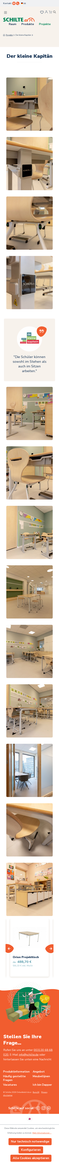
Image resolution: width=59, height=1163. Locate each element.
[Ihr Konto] (46, 13)
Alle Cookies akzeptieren (31, 1158)
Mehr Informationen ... (41, 1133)
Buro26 (36, 1092)
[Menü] (5, 12)
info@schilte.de (29, 1055)
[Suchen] (55, 12)
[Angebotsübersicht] (50, 12)
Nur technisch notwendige (30, 1141)
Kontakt (7, 3)
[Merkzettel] (41, 12)
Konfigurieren (31, 1150)
